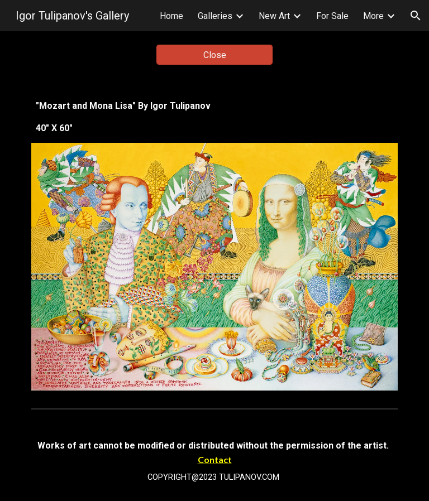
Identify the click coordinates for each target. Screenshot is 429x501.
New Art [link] (274, 16)
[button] (415, 15)
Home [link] (171, 16)
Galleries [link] (215, 16)
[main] (214, 117)
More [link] (373, 16)
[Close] (214, 55)
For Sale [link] (332, 16)
